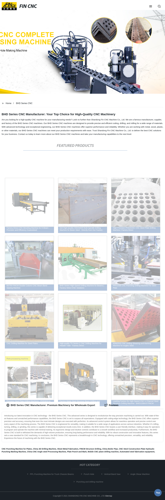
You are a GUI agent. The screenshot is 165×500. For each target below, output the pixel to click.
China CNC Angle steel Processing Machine (46, 452)
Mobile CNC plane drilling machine (103, 452)
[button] (151, 6)
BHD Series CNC (24, 103)
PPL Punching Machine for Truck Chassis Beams (52, 474)
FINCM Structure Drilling (90, 449)
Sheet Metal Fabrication (67, 449)
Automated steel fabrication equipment (137, 452)
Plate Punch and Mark (77, 452)
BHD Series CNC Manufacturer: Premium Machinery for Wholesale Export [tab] (50, 405)
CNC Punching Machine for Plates (17, 449)
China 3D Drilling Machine (44, 449)
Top (158, 492)
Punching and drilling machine (90, 481)
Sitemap (108, 496)
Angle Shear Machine (140, 474)
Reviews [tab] (111, 405)
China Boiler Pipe (110, 449)
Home (8, 103)
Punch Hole (89, 474)
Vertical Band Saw (113, 474)
